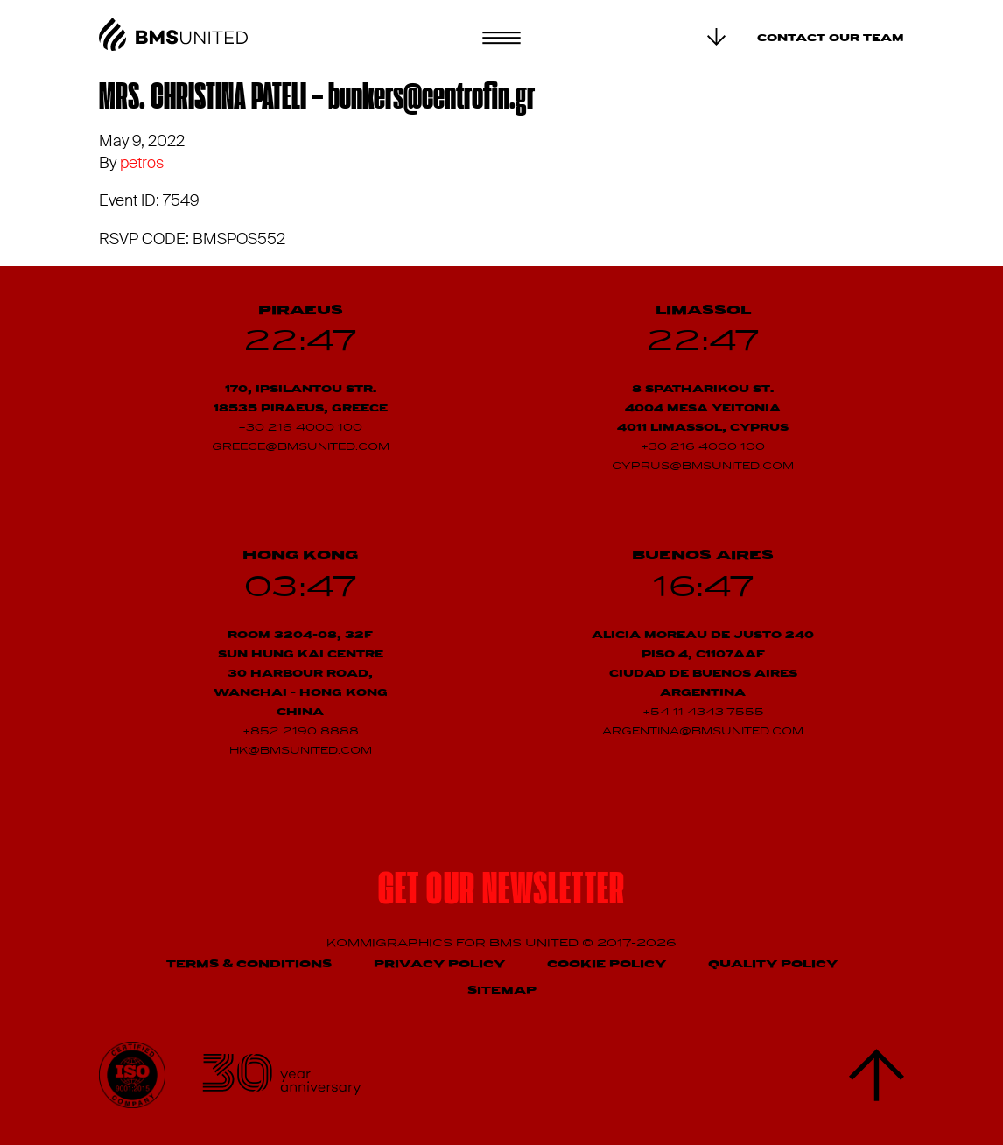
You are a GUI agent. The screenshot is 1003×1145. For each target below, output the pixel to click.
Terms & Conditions (249, 964)
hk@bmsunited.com (300, 751)
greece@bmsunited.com (300, 447)
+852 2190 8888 (300, 732)
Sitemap (502, 990)
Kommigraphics (391, 943)
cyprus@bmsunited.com (703, 466)
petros (142, 162)
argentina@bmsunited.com (702, 732)
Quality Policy (773, 964)
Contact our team (830, 38)
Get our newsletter (501, 892)
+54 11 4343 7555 (703, 712)
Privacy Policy (439, 964)
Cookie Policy (606, 964)
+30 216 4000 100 (300, 428)
